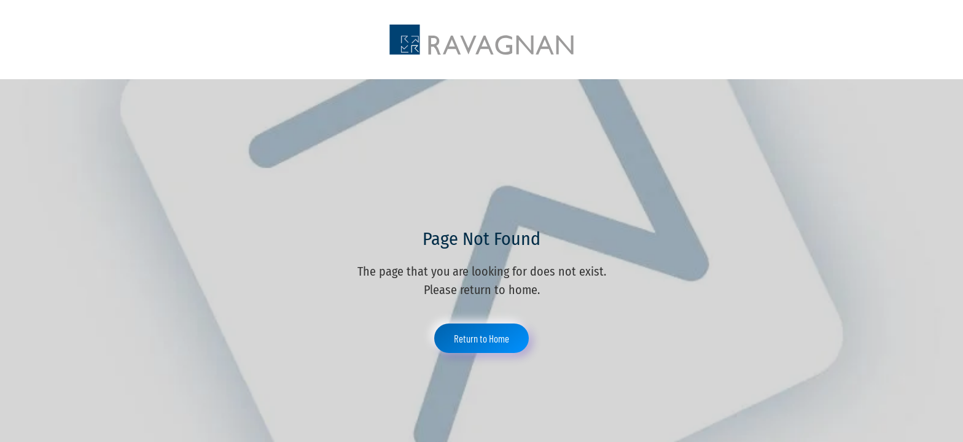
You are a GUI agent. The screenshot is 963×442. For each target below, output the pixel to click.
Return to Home (481, 338)
